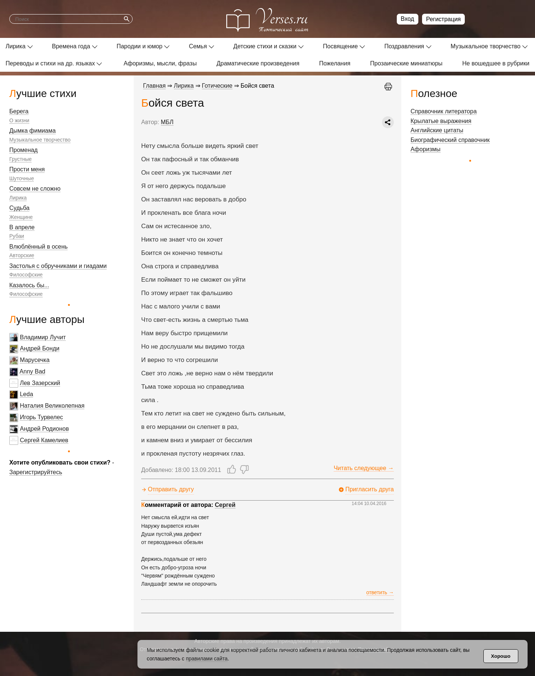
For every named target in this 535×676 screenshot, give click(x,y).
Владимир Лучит (43, 337)
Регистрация (443, 19)
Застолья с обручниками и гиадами (58, 266)
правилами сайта (206, 659)
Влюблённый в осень (38, 246)
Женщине (21, 217)
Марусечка (34, 360)
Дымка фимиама (32, 130)
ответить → (380, 592)
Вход (407, 19)
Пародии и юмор (140, 46)
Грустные (20, 159)
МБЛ (167, 122)
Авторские (21, 255)
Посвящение (340, 46)
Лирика (16, 46)
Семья (198, 46)
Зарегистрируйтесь (35, 472)
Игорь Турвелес (41, 417)
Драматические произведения (258, 63)
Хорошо (500, 656)
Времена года (71, 46)
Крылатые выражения (441, 121)
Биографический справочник (450, 140)
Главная (154, 86)
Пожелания (334, 63)
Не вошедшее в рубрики (495, 63)
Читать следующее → (364, 468)
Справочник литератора (444, 111)
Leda (26, 394)
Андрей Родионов (44, 429)
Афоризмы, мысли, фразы (160, 63)
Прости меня (27, 169)
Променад (23, 150)
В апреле (22, 227)
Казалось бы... (29, 285)
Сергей (225, 505)
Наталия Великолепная (52, 405)
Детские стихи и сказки (264, 46)
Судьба (19, 208)
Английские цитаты (437, 130)
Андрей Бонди (39, 348)
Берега (19, 111)
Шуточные (21, 178)
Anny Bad (32, 371)
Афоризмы (426, 149)
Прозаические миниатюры (406, 63)
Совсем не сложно (35, 188)
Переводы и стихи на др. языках (50, 63)
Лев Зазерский (40, 383)
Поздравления (404, 46)
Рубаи (16, 236)
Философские (26, 275)
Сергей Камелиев (44, 440)
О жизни (19, 120)
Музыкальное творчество (486, 46)
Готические (217, 86)
